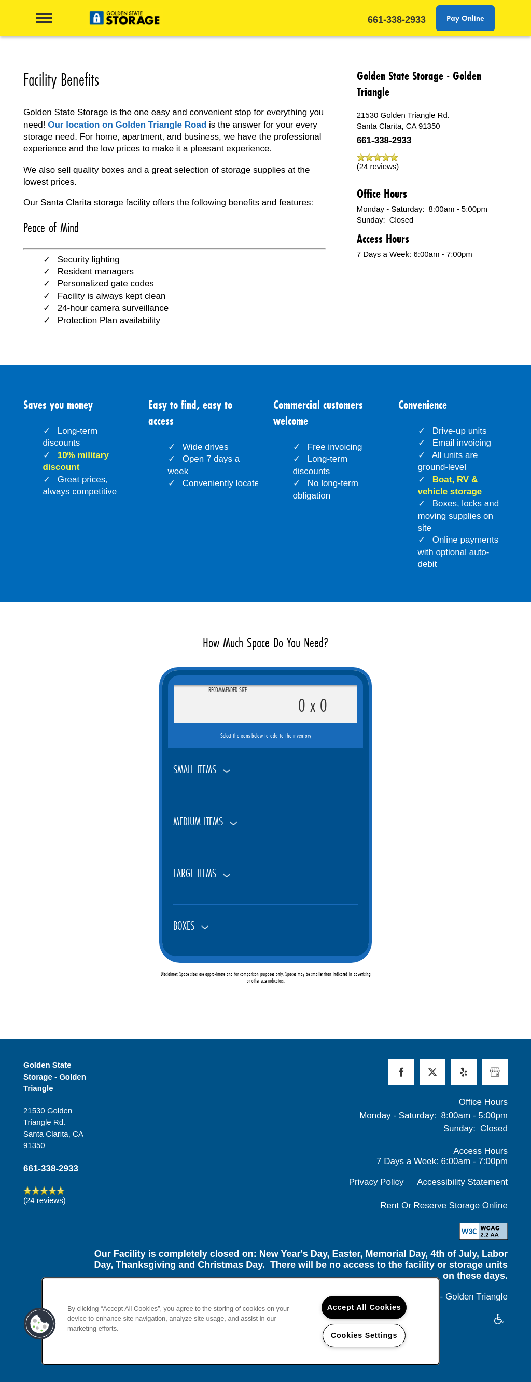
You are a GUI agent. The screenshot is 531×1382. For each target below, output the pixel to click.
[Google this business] (495, 1072)
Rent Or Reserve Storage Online (444, 1205)
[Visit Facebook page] (401, 1072)
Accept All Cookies (364, 1307)
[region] (240, 1321)
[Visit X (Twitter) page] (432, 1072)
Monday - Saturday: (391, 208)
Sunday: (371, 219)
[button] (465, 18)
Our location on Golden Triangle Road (127, 125)
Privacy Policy (376, 1182)
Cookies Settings (364, 1335)
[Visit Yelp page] (464, 1072)
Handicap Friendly (499, 1320)
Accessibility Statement (462, 1182)
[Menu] (44, 18)
